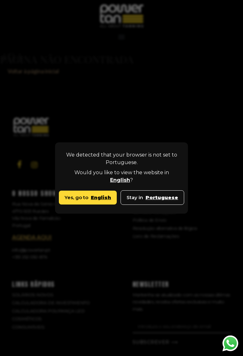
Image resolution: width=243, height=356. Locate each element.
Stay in (152, 197)
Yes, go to (88, 197)
